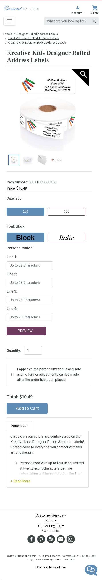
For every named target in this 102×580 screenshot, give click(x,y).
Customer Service (50, 515)
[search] (67, 21)
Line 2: (12, 274)
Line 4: (12, 308)
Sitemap (41, 567)
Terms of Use (57, 567)
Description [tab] (19, 426)
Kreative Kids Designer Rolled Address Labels (37, 42)
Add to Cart (27, 408)
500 (66, 211)
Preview (25, 331)
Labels (7, 34)
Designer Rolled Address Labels (37, 34)
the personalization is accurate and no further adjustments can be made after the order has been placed (49, 374)
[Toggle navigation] (9, 21)
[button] (77, 10)
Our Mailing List (49, 526)
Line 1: (12, 257)
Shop (49, 521)
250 (25, 211)
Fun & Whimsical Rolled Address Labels (33, 38)
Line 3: (12, 291)
